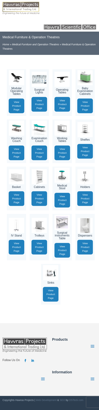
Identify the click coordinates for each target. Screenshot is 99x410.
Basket (16, 186)
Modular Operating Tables (16, 91)
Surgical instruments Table (62, 235)
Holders (85, 186)
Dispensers (85, 235)
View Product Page (16, 106)
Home (6, 44)
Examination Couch (39, 139)
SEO (62, 400)
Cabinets (39, 186)
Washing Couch (16, 139)
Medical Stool (62, 187)
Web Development (46, 400)
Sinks (50, 282)
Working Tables (62, 139)
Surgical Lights (39, 91)
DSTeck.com (76, 400)
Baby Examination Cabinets (85, 91)
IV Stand (16, 235)
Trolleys (39, 235)
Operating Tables (62, 91)
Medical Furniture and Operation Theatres (35, 44)
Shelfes (85, 139)
